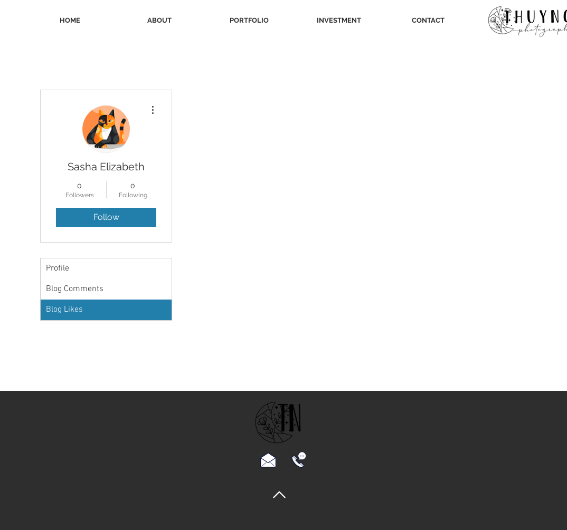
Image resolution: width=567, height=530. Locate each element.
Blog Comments (74, 289)
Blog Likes (64, 309)
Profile (57, 268)
